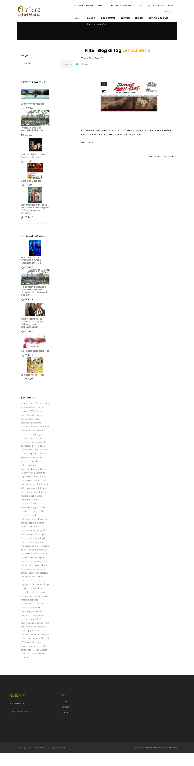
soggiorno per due (35, 643)
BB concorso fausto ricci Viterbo (32, 528)
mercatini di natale (38, 501)
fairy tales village (40, 597)
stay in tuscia (35, 462)
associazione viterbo (31, 470)
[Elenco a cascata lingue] (170, 5)
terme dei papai (37, 605)
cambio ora (26, 574)
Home (24, 69)
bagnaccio (43, 609)
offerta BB (44, 647)
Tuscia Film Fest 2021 (92, 71)
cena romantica (29, 593)
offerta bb (34, 532)
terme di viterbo (29, 609)
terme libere (27, 451)
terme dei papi (36, 447)
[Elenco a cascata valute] (168, 11)
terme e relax (27, 585)
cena (37, 585)
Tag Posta (27, 410)
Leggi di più (87, 155)
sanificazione (40, 601)
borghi (31, 428)
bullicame (37, 562)
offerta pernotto (36, 582)
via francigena (39, 547)
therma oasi (27, 620)
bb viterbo (26, 458)
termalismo (26, 616)
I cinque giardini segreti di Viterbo (32, 142)
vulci (41, 628)
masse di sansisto (29, 612)
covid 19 (25, 605)
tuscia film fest (34, 539)
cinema (40, 535)
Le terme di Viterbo (33, 116)
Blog (88, 77)
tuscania (25, 632)
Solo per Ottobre (31, 193)
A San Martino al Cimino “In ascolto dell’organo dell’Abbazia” (33, 335)
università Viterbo (30, 424)
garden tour (27, 659)
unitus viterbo (28, 416)
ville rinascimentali (30, 651)
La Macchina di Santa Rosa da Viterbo (35, 168)
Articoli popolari (33, 95)
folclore (36, 666)
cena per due (38, 589)
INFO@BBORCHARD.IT (20, 724)
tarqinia (35, 628)
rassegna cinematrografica (34, 543)
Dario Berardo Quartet (35, 363)
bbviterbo (44, 439)
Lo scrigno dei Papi (33, 387)
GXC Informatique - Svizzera (162, 760)
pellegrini (42, 551)
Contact (65, 725)
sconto (24, 582)
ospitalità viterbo (37, 466)
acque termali (40, 566)
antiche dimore (36, 655)
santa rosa (26, 666)
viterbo (34, 439)
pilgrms (33, 578)
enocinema (26, 547)
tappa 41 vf (37, 558)
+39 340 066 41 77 (18, 716)
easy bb (44, 532)
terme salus (39, 616)
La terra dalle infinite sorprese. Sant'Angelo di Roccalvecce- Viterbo (35, 221)
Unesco (43, 662)
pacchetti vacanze (30, 647)
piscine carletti (38, 455)
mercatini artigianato (31, 508)
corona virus (27, 601)
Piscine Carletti (28, 497)
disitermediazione (30, 482)
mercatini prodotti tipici (33, 505)
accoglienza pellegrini (32, 635)
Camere (27, 75)
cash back (42, 578)
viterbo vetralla (28, 551)
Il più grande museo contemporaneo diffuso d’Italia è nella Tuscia (35, 303)
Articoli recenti (33, 248)
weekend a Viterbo (30, 512)
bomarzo (25, 628)
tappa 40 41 (35, 632)
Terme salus (32, 489)
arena (23, 539)
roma (46, 635)
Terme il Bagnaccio (35, 493)
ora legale (39, 570)
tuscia (35, 443)
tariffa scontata (28, 535)
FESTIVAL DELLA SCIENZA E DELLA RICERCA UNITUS (31, 272)
